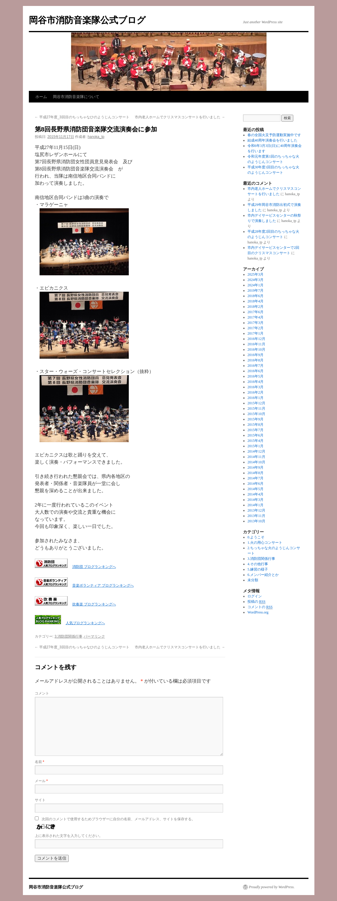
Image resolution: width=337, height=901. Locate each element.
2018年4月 (255, 301)
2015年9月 (255, 419)
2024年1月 (255, 285)
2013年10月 (256, 521)
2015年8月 (255, 424)
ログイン (254, 596)
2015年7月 (255, 430)
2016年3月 (255, 387)
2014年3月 (255, 500)
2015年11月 (256, 408)
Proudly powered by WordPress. (272, 887)
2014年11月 (256, 457)
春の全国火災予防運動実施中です (274, 135)
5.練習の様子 (257, 569)
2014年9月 (255, 467)
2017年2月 (255, 328)
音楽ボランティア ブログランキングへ (103, 585)
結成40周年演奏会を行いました (272, 140)
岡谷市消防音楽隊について (76, 96)
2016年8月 (255, 360)
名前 (39, 762)
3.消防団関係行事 (68, 636)
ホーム (41, 96)
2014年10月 (256, 462)
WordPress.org (257, 612)
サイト (40, 800)
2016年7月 (255, 365)
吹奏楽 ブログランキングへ (94, 604)
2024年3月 (255, 280)
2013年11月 (256, 516)
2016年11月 (256, 344)
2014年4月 (255, 494)
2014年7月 (255, 478)
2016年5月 (255, 376)
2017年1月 (255, 333)
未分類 (252, 580)
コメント (42, 693)
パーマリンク (94, 636)
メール (41, 781)
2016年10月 (256, 349)
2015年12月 (256, 403)
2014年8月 (255, 473)
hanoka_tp (96, 137)
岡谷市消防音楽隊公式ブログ (87, 20)
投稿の (256, 601)
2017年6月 (255, 312)
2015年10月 (256, 414)
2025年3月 (255, 274)
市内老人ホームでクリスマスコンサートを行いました (180, 117)
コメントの (259, 607)
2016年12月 (256, 339)
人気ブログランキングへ (85, 623)
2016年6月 (255, 371)
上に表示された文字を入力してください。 (69, 836)
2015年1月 (255, 446)
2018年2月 (255, 307)
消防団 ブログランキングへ (94, 567)
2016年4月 (255, 382)
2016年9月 (255, 355)
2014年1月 (255, 505)
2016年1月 (255, 398)
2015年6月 (255, 435)
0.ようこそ (255, 537)
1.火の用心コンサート (264, 542)
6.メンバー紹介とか (263, 575)
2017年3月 (255, 323)
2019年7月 (255, 290)
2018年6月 (255, 296)
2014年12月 (256, 451)
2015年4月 (255, 441)
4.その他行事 (257, 564)
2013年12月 (256, 510)
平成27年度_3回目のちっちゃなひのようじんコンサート (82, 117)
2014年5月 (255, 489)
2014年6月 (255, 483)
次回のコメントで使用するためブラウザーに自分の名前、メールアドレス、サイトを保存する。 (118, 819)
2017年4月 (255, 317)
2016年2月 (255, 392)
